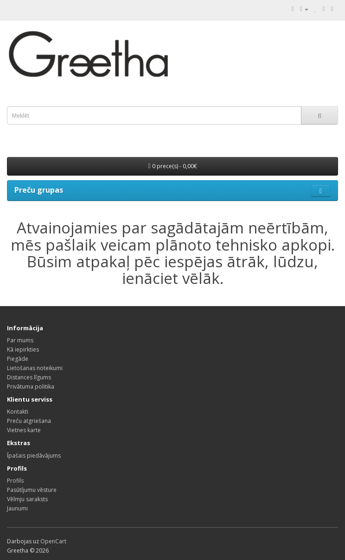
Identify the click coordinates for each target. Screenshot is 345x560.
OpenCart (53, 541)
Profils (15, 480)
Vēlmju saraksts (27, 499)
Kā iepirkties (23, 349)
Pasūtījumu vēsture (32, 490)
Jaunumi (17, 508)
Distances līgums (29, 377)
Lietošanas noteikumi (35, 368)
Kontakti (17, 411)
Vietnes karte (24, 430)
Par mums (20, 340)
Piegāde (17, 359)
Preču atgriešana (29, 421)
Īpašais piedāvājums (34, 455)
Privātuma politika (30, 386)
